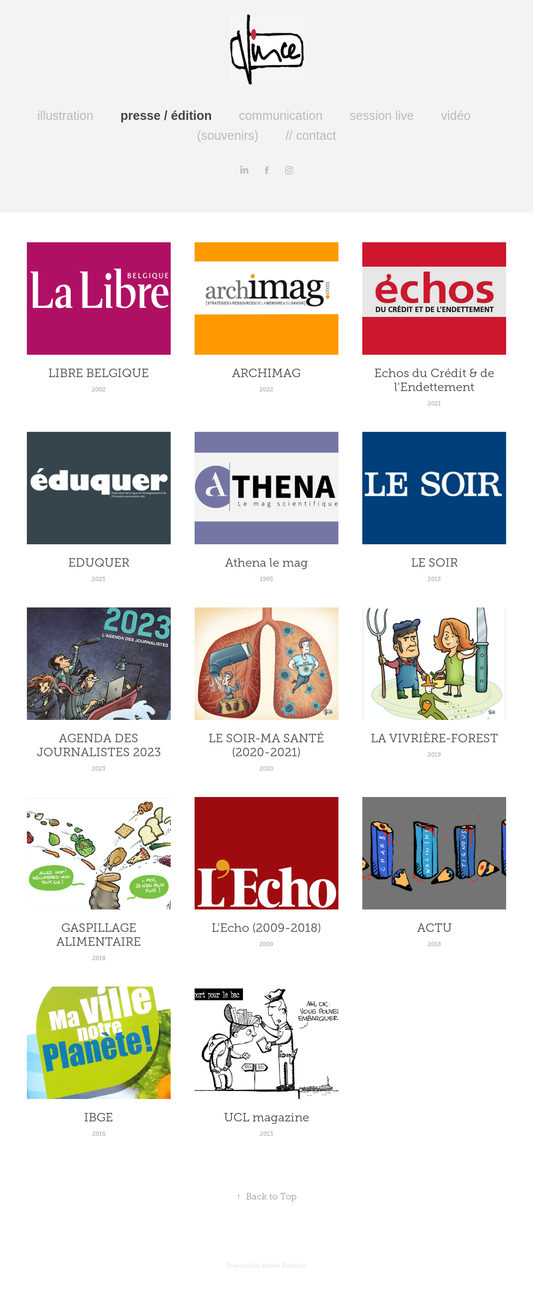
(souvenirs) (228, 135)
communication (280, 115)
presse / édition (166, 115)
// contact (311, 135)
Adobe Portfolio (284, 1265)
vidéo (456, 115)
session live (382, 115)
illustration (65, 115)
